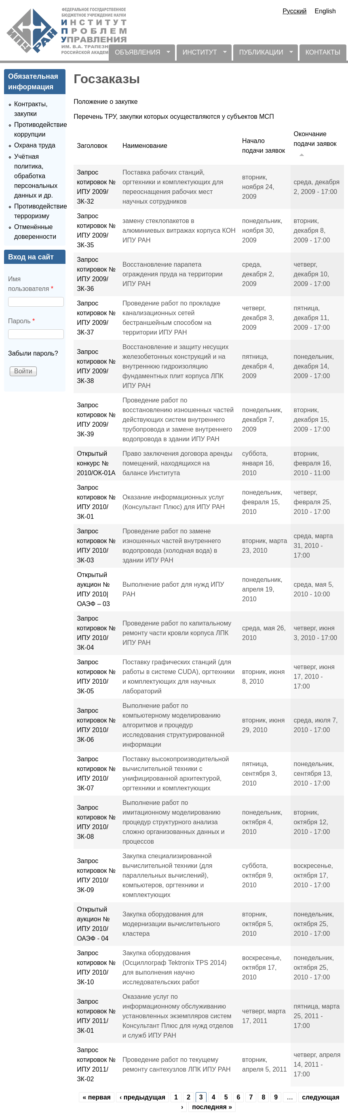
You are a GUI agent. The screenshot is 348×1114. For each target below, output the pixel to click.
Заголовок (92, 145)
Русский (294, 11)
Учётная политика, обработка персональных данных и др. (35, 176)
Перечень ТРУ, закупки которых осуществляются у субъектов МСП (174, 116)
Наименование (144, 145)
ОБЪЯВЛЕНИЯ (139, 55)
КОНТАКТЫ (323, 52)
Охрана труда (34, 145)
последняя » (212, 1106)
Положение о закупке (106, 101)
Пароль (21, 321)
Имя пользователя (30, 284)
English (325, 11)
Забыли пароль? (33, 353)
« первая (96, 1097)
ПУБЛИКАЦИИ (263, 55)
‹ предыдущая (142, 1097)
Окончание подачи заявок (315, 144)
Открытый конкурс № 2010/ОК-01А (96, 463)
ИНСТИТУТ (202, 55)
